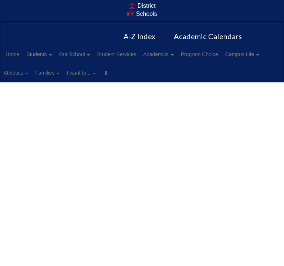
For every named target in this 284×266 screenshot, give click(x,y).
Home (24, 54)
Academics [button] (186, 54)
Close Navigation (210, 76)
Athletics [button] (74, 73)
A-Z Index (139, 36)
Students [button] (54, 54)
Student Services (140, 54)
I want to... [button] (147, 73)
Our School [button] (94, 54)
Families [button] (110, 73)
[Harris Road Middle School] (142, 26)
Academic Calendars (208, 36)
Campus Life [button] (34, 73)
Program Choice (231, 54)
